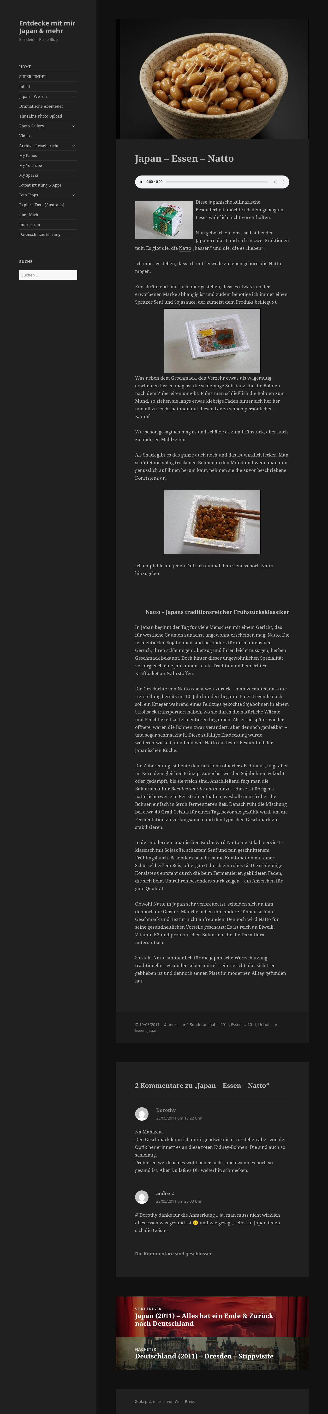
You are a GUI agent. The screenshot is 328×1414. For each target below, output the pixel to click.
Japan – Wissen (33, 96)
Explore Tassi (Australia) (41, 204)
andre (173, 1024)
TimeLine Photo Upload (40, 116)
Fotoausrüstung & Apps (40, 185)
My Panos (28, 155)
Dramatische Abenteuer (41, 106)
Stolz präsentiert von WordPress (165, 1401)
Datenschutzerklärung (39, 234)
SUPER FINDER (33, 76)
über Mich (28, 214)
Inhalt (24, 86)
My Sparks (28, 175)
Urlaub (264, 1024)
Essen (236, 1024)
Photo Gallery (31, 126)
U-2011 (250, 1024)
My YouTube (30, 165)
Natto (185, 248)
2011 (225, 1024)
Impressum (29, 224)
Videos (25, 135)
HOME (25, 66)
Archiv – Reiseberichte (40, 145)
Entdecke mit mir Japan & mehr (47, 27)
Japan (153, 1030)
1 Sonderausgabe (203, 1024)
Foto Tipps (28, 195)
